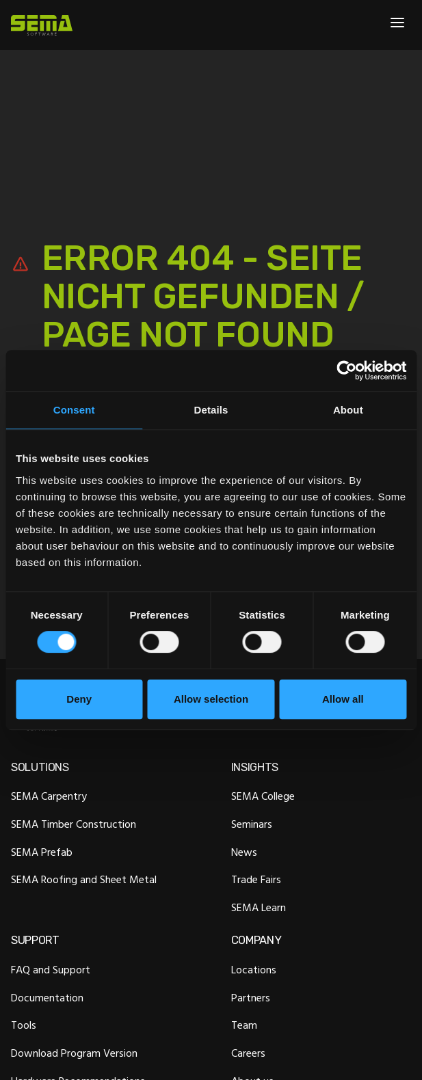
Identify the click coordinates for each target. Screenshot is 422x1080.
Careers (248, 1053)
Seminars (251, 823)
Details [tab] (211, 410)
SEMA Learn (258, 907)
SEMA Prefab (41, 851)
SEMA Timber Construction (73, 823)
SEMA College (263, 796)
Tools (23, 1025)
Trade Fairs (256, 880)
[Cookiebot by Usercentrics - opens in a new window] (346, 370)
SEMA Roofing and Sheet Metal (84, 880)
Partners (250, 997)
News (244, 851)
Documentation (47, 997)
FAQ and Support (50, 969)
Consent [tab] (74, 410)
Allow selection (211, 699)
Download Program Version (74, 1053)
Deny (79, 699)
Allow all (343, 699)
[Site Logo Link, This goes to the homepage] (41, 25)
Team (244, 1025)
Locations (253, 969)
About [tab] (348, 410)
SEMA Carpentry (49, 796)
